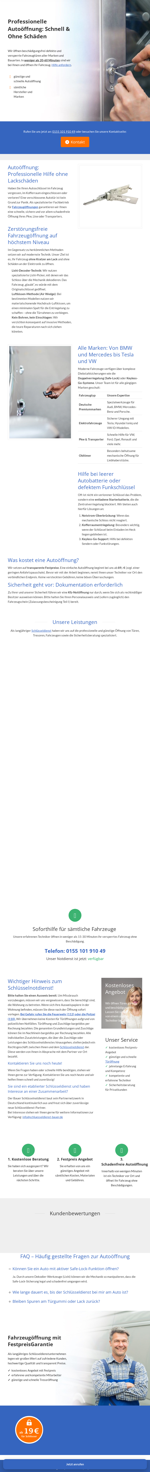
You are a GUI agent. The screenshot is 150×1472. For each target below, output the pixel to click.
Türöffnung (112, 1061)
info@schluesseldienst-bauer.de (42, 1117)
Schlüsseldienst (41, 630)
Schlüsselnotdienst (72, 1047)
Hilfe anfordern (61, 65)
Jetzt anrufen (75, 1464)
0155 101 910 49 (63, 131)
